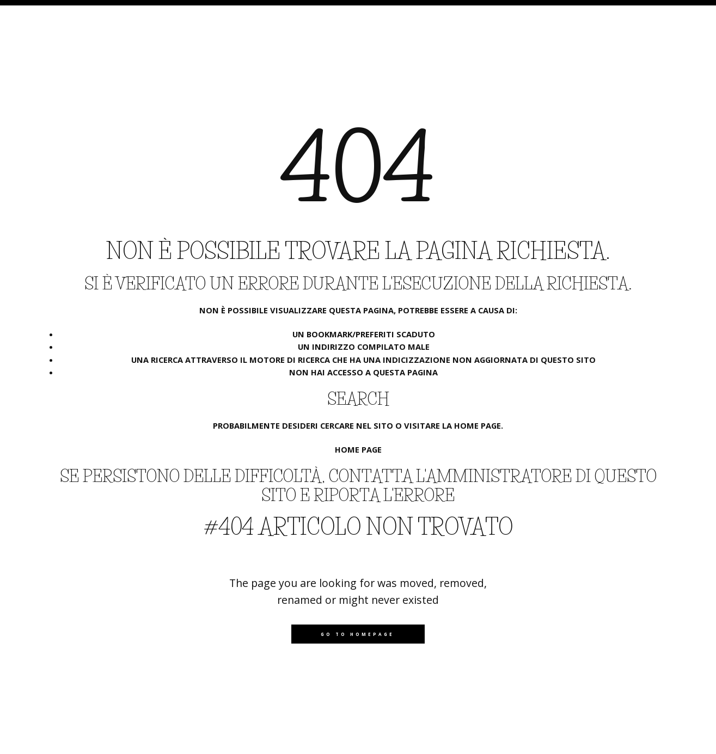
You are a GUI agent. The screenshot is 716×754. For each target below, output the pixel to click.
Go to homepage (357, 634)
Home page (358, 449)
